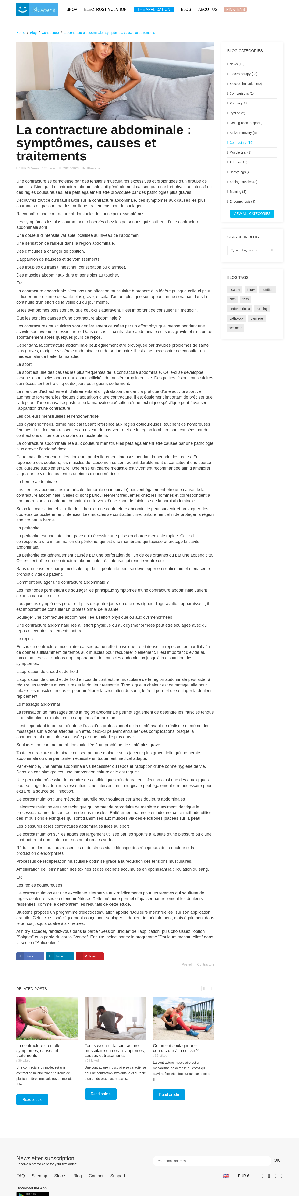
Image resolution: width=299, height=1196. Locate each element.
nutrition (267, 289)
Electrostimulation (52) (246, 84)
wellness (236, 328)
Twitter (59, 956)
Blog (77, 1176)
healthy (235, 289)
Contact (96, 1176)
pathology (237, 318)
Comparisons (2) (242, 93)
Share (29, 956)
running (262, 309)
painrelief (257, 318)
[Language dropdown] (227, 1176)
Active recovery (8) (243, 133)
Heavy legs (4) (240, 172)
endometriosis (240, 309)
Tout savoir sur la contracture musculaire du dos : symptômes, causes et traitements (115, 1050)
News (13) (237, 64)
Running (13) (239, 103)
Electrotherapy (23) (243, 74)
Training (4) (238, 192)
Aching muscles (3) (243, 182)
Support (117, 1176)
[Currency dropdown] (244, 1176)
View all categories (252, 213)
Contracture (205, 964)
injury (251, 289)
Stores (60, 1176)
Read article (32, 1100)
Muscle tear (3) (240, 152)
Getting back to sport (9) (247, 123)
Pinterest (90, 956)
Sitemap (39, 1176)
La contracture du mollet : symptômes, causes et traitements (40, 1050)
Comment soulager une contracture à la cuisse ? (176, 1048)
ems (233, 299)
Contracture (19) (241, 142)
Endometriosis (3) (242, 201)
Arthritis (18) (238, 162)
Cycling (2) (237, 113)
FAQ (20, 1176)
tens (245, 299)
